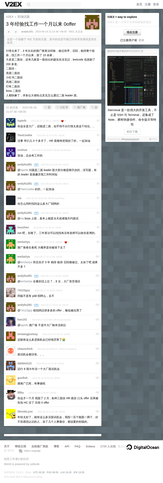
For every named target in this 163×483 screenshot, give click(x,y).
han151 (22, 319)
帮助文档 (20, 446)
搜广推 (79, 107)
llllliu (20, 392)
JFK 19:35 (79, 472)
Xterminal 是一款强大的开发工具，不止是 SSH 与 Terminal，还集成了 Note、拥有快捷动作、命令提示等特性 (132, 117)
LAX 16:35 (66, 472)
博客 (56, 446)
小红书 (62, 107)
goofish (22, 377)
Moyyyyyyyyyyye (130, 139)
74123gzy (23, 290)
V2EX (10, 16)
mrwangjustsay (27, 334)
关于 (7, 446)
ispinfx (21, 120)
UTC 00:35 (39, 472)
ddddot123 (24, 363)
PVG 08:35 (52, 472)
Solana (90, 446)
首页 (139, 4)
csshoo (22, 150)
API (67, 446)
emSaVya (23, 241)
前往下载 (132, 131)
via (19, 198)
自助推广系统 (39, 446)
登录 (156, 4)
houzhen (23, 227)
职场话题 (24, 16)
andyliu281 (27, 31)
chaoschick (25, 348)
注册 (148, 4)
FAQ (78, 446)
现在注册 (132, 32)
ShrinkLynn (25, 411)
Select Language (30, 451)
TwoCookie (24, 135)
